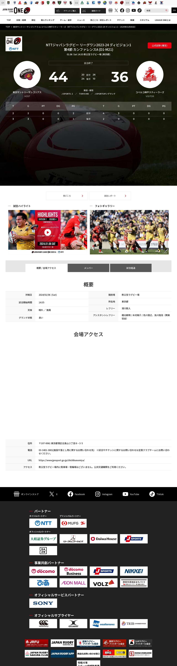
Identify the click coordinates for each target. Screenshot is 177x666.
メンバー (88, 268)
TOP (9, 20)
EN (174, 10)
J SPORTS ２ (67, 93)
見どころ (67, 195)
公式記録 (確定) (159, 45)
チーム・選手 (66, 20)
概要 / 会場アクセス (46, 268)
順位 (33, 20)
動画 (132, 20)
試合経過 (130, 268)
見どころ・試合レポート (101, 20)
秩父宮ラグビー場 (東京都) (97, 54)
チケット (121, 20)
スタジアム (144, 20)
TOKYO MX (84, 93)
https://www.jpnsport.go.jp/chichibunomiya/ (62, 460)
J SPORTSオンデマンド (105, 93)
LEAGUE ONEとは (163, 20)
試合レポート (110, 195)
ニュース (81, 20)
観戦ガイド (92, 10)
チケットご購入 (66, 10)
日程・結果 (21, 20)
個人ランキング (47, 20)
